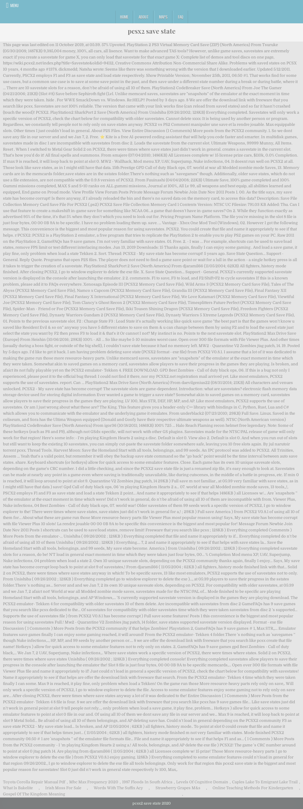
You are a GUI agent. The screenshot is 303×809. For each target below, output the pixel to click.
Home (124, 17)
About (144, 17)
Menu (14, 5)
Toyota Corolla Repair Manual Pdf (34, 782)
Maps (163, 17)
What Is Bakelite (18, 788)
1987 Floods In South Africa (147, 782)
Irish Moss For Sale (63, 788)
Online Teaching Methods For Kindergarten (253, 788)
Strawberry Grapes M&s (177, 788)
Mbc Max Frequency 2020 (93, 782)
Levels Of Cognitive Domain (202, 782)
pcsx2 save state (152, 31)
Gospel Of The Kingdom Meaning (34, 794)
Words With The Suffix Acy (118, 788)
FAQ (180, 17)
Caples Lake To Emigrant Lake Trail (265, 782)
